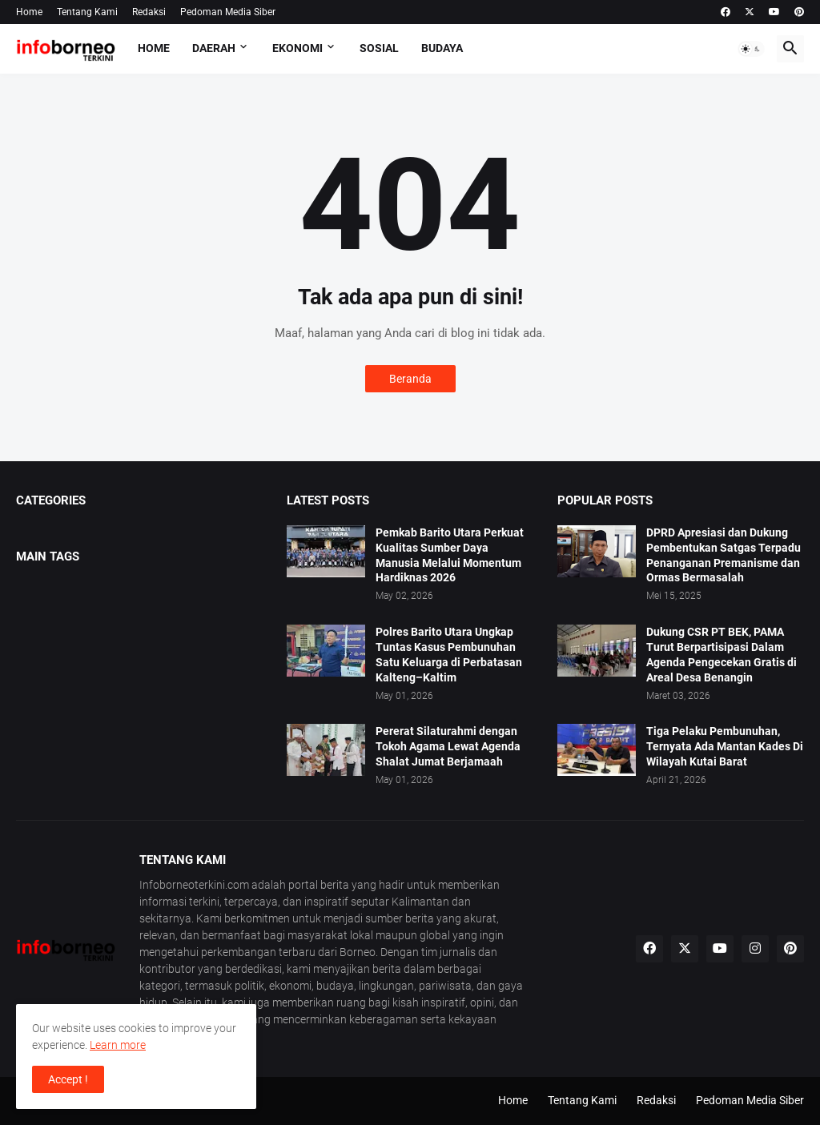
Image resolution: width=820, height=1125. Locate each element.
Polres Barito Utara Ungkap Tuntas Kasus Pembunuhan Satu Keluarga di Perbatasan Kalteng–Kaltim (449, 654)
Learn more (118, 1045)
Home (29, 12)
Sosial (379, 48)
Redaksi (149, 12)
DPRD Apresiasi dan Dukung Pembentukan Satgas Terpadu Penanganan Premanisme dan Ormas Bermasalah (723, 555)
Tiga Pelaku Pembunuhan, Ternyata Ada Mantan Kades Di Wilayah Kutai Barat (724, 746)
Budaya (442, 48)
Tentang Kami (87, 12)
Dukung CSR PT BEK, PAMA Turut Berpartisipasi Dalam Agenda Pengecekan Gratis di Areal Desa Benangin (721, 654)
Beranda (410, 378)
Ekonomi (297, 48)
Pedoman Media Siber (227, 12)
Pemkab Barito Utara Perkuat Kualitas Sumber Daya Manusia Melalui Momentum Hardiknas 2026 (450, 555)
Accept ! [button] (68, 1079)
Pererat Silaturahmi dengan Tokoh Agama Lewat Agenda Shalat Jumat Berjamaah (448, 746)
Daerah (213, 48)
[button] (751, 49)
